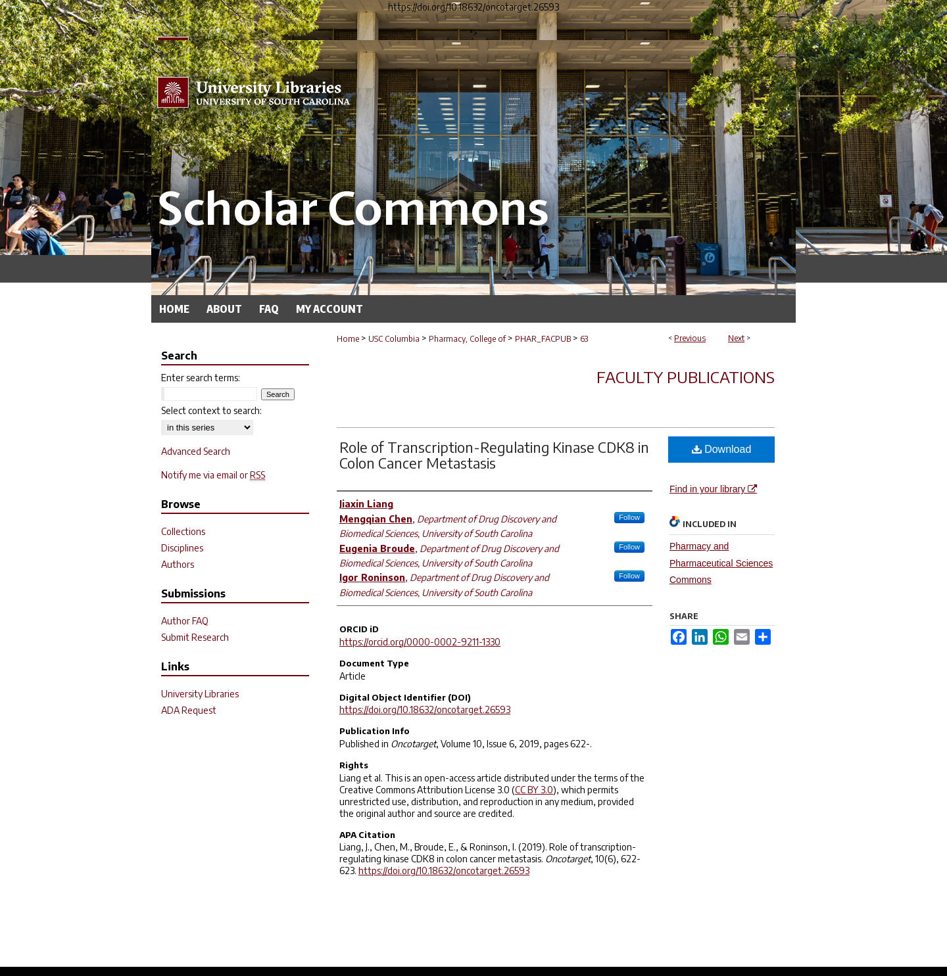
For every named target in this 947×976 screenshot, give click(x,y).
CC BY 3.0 (534, 789)
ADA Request (188, 710)
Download (722, 449)
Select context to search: (211, 410)
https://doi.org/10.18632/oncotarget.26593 (424, 709)
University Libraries (200, 693)
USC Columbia (394, 339)
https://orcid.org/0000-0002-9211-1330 (419, 641)
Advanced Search (195, 451)
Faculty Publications (685, 376)
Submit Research (195, 637)
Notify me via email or (213, 474)
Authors (177, 564)
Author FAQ (184, 620)
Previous (690, 338)
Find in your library (713, 489)
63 (584, 339)
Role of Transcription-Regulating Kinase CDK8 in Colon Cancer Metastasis (494, 455)
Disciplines (182, 547)
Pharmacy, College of (467, 339)
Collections (183, 531)
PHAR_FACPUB (543, 339)
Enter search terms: (200, 377)
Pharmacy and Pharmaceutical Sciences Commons (721, 562)
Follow (629, 517)
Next (736, 338)
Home (348, 339)
